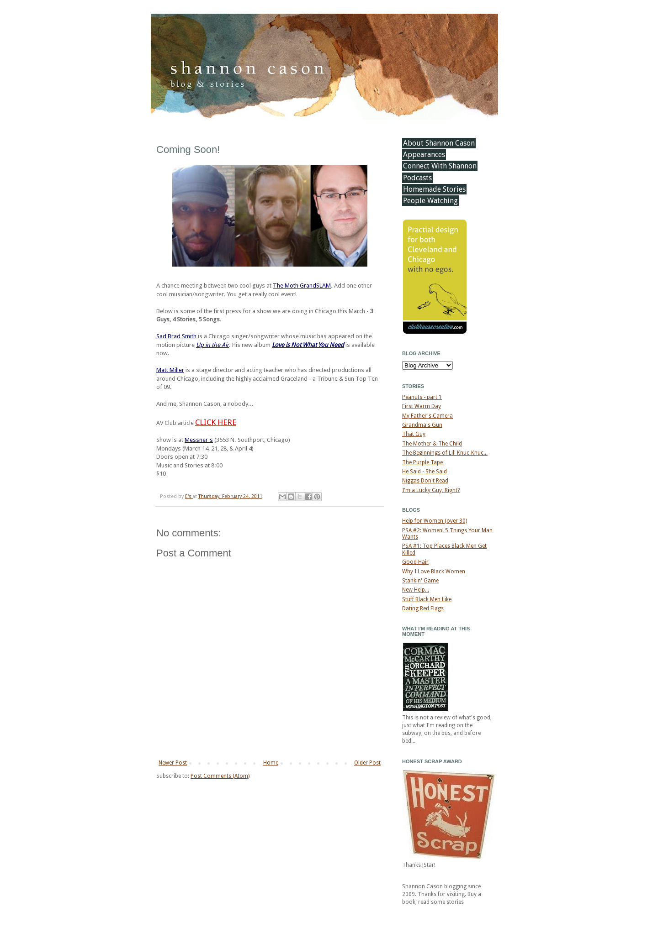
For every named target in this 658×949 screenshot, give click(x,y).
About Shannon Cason (439, 143)
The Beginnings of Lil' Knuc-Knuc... (445, 453)
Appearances (424, 154)
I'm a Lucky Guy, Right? (431, 490)
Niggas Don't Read (425, 480)
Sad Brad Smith (176, 336)
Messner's (199, 439)
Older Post (367, 763)
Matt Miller (170, 370)
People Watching (430, 200)
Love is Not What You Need (308, 344)
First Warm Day (421, 406)
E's (189, 496)
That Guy (413, 434)
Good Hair (415, 562)
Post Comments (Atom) (220, 776)
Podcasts (417, 177)
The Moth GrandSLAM (302, 285)
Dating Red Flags (423, 608)
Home (270, 763)
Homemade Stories (434, 189)
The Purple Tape (422, 462)
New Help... (415, 590)
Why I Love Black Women (433, 571)
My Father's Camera (427, 416)
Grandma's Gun (422, 425)
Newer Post (173, 763)
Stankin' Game (420, 580)
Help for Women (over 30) (434, 521)
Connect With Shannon (440, 166)
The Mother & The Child (432, 443)
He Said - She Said (424, 471)
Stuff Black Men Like (426, 599)
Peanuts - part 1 (422, 397)
